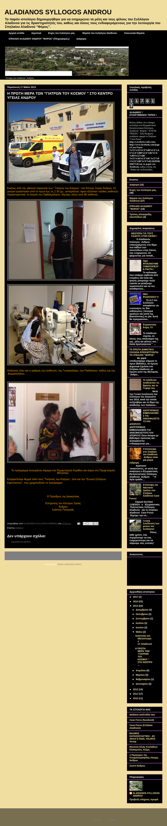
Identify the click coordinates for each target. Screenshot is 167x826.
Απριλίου (141, 670)
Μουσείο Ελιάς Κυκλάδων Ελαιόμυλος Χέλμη (143, 748)
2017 (136, 597)
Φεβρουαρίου (143, 679)
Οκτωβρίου (142, 614)
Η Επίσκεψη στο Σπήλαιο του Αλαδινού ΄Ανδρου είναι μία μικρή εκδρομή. (143, 456)
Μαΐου (139, 632)
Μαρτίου (140, 675)
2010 (136, 698)
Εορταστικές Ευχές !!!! (149, 326)
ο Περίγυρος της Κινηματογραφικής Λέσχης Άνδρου (143, 758)
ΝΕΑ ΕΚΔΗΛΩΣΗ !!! (151, 295)
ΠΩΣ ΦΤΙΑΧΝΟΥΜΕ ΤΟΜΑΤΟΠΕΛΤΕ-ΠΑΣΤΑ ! (151, 265)
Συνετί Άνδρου (137, 765)
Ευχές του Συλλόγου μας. (61, 33)
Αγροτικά (36, 33)
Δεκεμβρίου (142, 609)
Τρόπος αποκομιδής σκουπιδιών (140, 215)
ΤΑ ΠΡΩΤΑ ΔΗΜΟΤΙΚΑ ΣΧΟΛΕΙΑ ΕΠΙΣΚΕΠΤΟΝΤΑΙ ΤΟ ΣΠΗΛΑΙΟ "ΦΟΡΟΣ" (143, 352)
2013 (136, 606)
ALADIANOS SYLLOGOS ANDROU (58, 12)
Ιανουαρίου (142, 684)
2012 (136, 689)
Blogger (113, 819)
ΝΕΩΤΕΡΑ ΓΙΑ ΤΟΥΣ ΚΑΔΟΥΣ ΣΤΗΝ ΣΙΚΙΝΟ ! (144, 234)
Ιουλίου (140, 623)
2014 (136, 601)
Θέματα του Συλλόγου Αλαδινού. (99, 33)
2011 (136, 693)
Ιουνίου (140, 627)
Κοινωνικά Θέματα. (134, 33)
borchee (97, 819)
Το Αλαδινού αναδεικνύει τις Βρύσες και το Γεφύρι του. (151, 384)
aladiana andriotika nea (142, 714)
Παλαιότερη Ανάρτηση (106, 555)
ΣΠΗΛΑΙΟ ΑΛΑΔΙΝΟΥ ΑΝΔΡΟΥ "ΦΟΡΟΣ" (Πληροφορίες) (39, 38)
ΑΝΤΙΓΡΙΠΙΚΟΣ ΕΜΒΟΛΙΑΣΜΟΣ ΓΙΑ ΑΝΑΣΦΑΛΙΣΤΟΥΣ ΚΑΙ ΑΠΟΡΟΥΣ (144, 417)
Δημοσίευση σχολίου (21, 542)
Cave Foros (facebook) (141, 720)
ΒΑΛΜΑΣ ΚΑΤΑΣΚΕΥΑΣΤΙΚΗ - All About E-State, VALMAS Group (142, 737)
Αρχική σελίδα (16, 33)
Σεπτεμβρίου (143, 618)
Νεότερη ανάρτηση (17, 555)
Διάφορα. (81, 38)
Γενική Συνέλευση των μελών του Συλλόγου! (151, 525)
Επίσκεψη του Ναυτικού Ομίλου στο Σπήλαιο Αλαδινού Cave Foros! (144, 492)
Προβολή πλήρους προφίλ (143, 799)
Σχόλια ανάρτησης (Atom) (69, 564)
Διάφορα (19, 528)
